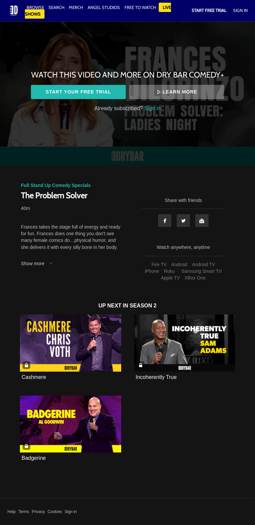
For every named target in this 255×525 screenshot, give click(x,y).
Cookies (54, 511)
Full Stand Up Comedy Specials (56, 185)
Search (56, 7)
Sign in (152, 108)
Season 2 (143, 305)
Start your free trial (78, 91)
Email (202, 220)
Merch (76, 7)
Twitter (183, 220)
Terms (23, 511)
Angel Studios (104, 7)
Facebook (165, 220)
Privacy (38, 511)
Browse (36, 7)
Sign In (240, 10)
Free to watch (140, 7)
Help (12, 511)
